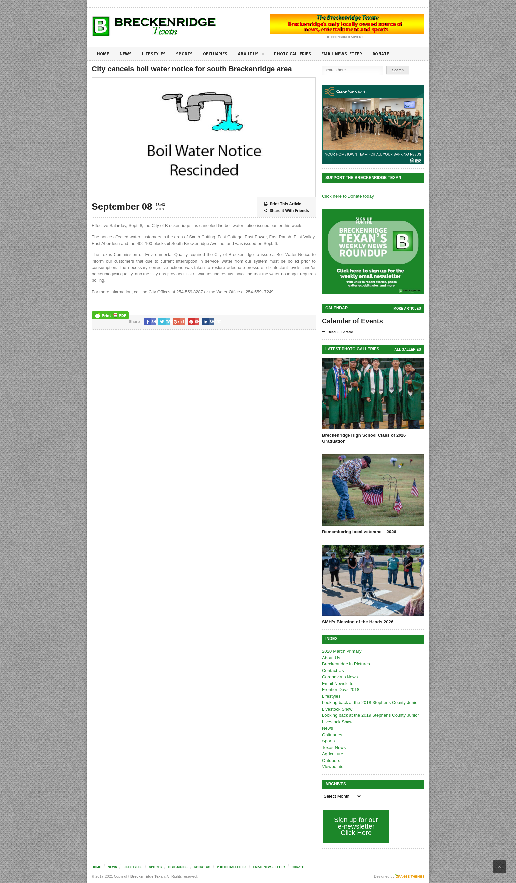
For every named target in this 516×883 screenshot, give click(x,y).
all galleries (408, 349)
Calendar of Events (352, 321)
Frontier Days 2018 (340, 689)
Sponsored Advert (347, 37)
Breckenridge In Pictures (345, 664)
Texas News (333, 747)
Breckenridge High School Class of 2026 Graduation (363, 438)
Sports (187, 53)
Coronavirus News (339, 676)
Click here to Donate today (347, 196)
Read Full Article (339, 332)
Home (103, 53)
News (126, 53)
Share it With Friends (286, 210)
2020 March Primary (341, 651)
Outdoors (331, 760)
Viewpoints (332, 766)
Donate (391, 53)
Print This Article (282, 204)
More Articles (407, 308)
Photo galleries (299, 53)
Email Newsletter (350, 53)
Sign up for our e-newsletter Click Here (355, 826)
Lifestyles (156, 53)
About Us (256, 55)
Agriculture (332, 753)
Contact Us (332, 670)
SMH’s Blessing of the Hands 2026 (357, 621)
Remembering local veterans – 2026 (358, 531)
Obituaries (219, 53)
